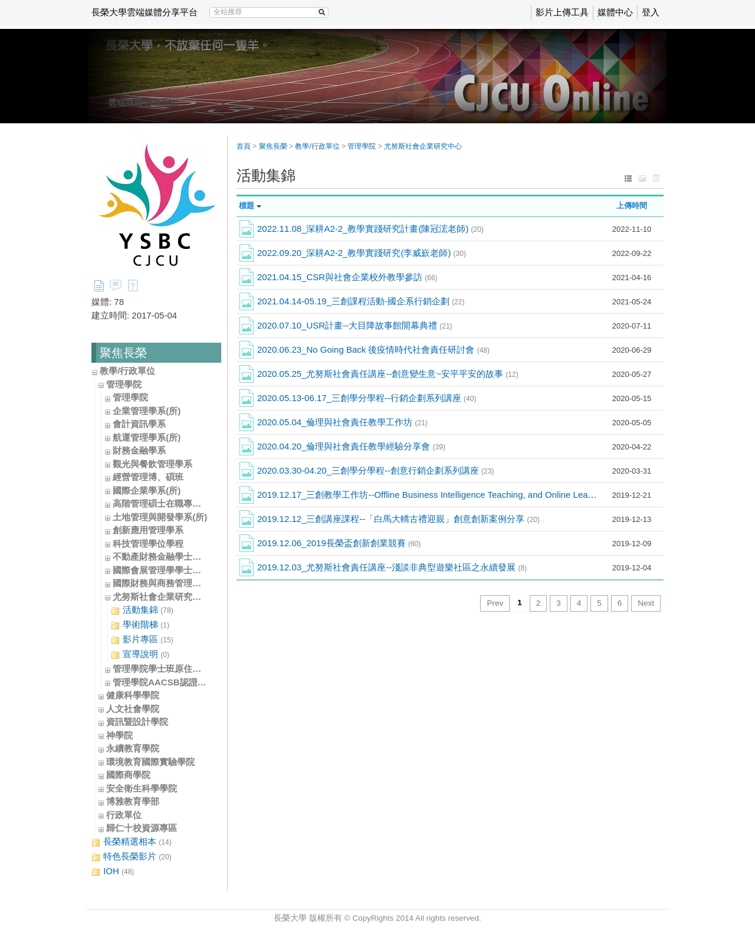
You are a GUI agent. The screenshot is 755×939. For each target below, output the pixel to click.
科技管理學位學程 (148, 544)
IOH (112, 871)
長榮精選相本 (131, 842)
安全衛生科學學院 (141, 788)
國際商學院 (128, 775)
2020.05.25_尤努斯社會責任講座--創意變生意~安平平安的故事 (387, 374)
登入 (650, 12)
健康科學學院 (132, 695)
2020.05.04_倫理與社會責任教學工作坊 (342, 422)
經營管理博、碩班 (148, 477)
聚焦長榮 (273, 146)
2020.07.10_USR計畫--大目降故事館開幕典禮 (354, 325)
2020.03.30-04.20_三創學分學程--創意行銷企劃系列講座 (375, 470)
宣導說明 (140, 654)
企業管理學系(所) (146, 411)
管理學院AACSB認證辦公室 (168, 682)
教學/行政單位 (127, 371)
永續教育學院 (132, 748)
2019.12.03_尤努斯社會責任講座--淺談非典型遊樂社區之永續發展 (392, 567)
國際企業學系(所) (146, 490)
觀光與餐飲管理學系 (152, 464)
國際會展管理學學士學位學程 (170, 570)
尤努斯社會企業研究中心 (161, 597)
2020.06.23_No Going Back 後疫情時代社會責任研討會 (373, 349)
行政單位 (124, 815)
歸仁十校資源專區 (141, 828)
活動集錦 (142, 610)
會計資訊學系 (139, 424)
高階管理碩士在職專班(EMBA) (173, 503)
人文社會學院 (132, 709)
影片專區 (142, 639)
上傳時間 (631, 205)
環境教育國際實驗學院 (150, 762)
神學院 (119, 735)
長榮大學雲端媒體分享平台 (144, 12)
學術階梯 (140, 625)
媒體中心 (615, 12)
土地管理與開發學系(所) (160, 517)
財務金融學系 (139, 450)
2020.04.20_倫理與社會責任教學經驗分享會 (351, 446)
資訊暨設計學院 (137, 722)
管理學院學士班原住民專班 (166, 669)
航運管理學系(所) (146, 437)
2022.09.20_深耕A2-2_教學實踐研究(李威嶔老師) (361, 253)
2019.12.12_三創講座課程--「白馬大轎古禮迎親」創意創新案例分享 (398, 519)
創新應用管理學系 (148, 530)
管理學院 (124, 384)
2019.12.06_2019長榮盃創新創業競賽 (339, 543)
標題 (246, 205)
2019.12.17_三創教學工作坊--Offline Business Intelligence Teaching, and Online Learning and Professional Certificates (495, 495)
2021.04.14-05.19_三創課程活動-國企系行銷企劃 (360, 301)
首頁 (244, 146)
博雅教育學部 (132, 801)
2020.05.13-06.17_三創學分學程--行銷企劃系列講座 (366, 398)
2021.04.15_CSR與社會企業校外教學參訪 (347, 277)
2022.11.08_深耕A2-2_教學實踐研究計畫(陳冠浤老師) (370, 229)
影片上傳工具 (562, 12)
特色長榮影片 (131, 856)
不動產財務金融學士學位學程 (170, 556)
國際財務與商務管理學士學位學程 (179, 583)
